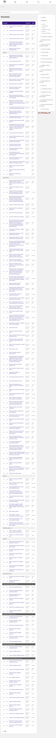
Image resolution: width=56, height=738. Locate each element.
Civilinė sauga (45, 55)
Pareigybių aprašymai (46, 33)
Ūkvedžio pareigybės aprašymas (15, 665)
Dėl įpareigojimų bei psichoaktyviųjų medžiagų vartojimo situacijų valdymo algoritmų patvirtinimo (16, 56)
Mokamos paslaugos (46, 92)
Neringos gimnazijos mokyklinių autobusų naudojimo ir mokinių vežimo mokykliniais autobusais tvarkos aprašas (17, 453)
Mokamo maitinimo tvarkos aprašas (15, 212)
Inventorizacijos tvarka (13, 327)
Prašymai (44, 31)
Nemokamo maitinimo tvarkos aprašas (16, 204)
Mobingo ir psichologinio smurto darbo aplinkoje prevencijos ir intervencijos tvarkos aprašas (16, 432)
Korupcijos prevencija (47, 58)
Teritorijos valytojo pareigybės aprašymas (17, 697)
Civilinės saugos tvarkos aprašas (15, 473)
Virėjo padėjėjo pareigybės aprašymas (16, 689)
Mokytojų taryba (46, 77)
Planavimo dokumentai (47, 36)
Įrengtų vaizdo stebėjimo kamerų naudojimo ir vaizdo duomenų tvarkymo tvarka (16, 385)
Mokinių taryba (45, 74)
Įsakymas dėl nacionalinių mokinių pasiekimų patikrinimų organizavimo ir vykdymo (16, 70)
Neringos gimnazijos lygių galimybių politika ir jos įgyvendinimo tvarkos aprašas (16, 458)
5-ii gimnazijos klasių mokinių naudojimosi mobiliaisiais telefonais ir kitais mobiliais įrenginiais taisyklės (16, 492)
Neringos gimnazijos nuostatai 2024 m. (16, 30)
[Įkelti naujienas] (15, 2)
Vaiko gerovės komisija (47, 62)
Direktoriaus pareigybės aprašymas (15, 587)
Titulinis (2, 6)
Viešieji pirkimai (45, 52)
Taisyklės (44, 27)
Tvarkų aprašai (45, 26)
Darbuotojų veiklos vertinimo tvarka (15, 380)
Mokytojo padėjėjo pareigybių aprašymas (17, 655)
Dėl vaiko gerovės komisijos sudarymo (16, 132)
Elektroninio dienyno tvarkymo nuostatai (16, 34)
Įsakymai (43, 24)
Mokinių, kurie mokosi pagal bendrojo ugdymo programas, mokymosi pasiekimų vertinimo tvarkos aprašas (16, 255)
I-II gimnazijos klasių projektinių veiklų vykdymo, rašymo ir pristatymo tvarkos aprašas (16, 250)
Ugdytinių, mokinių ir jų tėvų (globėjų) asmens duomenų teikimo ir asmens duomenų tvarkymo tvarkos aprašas (16, 192)
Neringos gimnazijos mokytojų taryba (16, 83)
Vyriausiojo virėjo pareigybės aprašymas (16, 669)
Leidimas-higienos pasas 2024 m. (15, 61)
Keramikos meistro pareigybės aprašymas (17, 717)
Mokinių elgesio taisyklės (13, 511)
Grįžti (5, 731)
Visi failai (44, 17)
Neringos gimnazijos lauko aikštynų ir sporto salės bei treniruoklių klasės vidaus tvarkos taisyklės (17, 524)
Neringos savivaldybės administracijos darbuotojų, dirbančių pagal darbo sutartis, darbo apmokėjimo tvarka (16, 403)
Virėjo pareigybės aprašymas (14, 677)
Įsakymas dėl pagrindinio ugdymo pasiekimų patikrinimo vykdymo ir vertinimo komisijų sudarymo (15, 75)
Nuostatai (44, 20)
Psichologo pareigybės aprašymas (15, 641)
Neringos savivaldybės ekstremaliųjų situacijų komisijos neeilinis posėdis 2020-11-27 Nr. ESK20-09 (17, 96)
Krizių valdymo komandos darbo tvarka (16, 376)
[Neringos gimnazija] (4, 1)
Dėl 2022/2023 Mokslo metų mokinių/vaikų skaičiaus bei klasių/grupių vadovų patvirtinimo (16, 153)
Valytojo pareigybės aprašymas (15, 701)
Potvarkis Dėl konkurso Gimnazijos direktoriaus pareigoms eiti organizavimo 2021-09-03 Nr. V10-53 (16, 437)
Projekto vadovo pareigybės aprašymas (16, 713)
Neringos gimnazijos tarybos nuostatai (16, 38)
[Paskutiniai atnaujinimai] (27, 2)
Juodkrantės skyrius (47, 88)
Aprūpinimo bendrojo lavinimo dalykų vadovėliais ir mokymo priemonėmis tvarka (16, 340)
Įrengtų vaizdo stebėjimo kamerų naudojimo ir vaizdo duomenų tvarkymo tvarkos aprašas (16, 265)
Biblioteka (44, 85)
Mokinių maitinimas (46, 49)
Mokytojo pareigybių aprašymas (15, 651)
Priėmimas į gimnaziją (46, 29)
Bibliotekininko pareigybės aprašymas (16, 625)
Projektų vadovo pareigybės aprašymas (16, 607)
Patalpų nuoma (45, 109)
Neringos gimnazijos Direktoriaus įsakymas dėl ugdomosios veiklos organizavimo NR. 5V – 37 (15, 112)
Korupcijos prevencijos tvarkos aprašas (16, 216)
